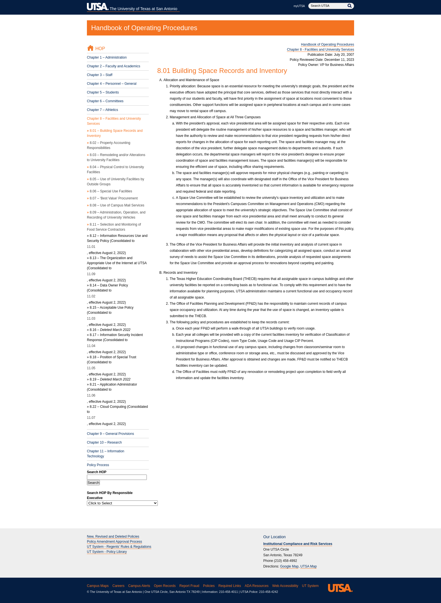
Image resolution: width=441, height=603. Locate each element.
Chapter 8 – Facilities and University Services (114, 121)
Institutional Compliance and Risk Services (297, 544)
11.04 (91, 346)
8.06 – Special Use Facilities (109, 191)
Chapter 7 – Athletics (102, 110)
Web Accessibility (285, 586)
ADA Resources (257, 586)
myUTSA (299, 6)
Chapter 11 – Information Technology (105, 453)
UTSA (339, 587)
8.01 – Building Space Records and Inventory (115, 133)
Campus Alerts (139, 586)
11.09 (91, 274)
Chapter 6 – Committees (105, 101)
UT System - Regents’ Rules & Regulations (119, 547)
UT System (310, 586)
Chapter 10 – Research (104, 442)
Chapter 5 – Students (103, 92)
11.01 (91, 247)
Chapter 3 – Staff (99, 75)
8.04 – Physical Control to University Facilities (115, 169)
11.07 (91, 418)
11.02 (91, 296)
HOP (100, 48)
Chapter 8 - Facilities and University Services (320, 50)
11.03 (91, 319)
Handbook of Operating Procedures (144, 28)
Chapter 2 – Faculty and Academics (113, 66)
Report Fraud (189, 586)
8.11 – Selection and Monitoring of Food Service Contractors (114, 227)
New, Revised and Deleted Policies (113, 537)
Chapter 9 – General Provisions (110, 434)
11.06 (91, 395)
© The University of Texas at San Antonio (114, 591)
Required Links (230, 586)
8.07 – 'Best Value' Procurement (112, 198)
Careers (118, 586)
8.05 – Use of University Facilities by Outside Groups (115, 181)
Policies (209, 586)
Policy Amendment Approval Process (114, 542)
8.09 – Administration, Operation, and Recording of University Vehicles (116, 214)
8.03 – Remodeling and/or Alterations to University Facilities (116, 157)
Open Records (165, 586)
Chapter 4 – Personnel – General (111, 84)
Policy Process (98, 465)
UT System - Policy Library (107, 552)
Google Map (289, 566)
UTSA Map (308, 566)
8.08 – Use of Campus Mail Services (115, 205)
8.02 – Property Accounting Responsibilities (108, 145)
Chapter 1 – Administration (107, 57)
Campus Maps (98, 586)
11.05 (91, 368)
